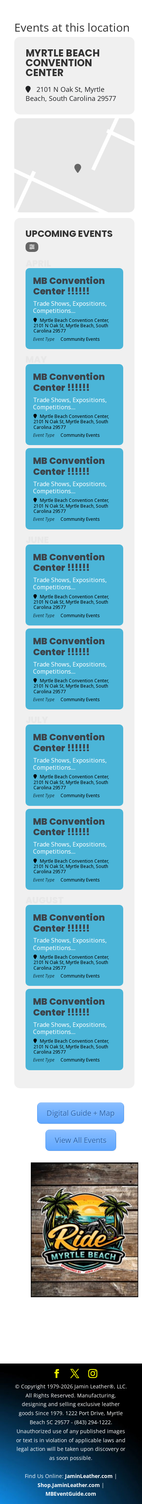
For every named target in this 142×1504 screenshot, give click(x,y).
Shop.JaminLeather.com (69, 1485)
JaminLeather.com (89, 1476)
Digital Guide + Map (81, 1113)
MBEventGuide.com (70, 1493)
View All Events (81, 1140)
